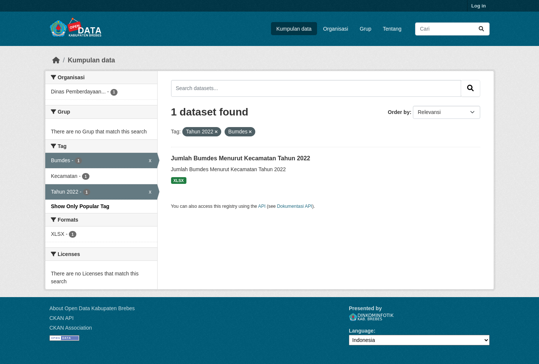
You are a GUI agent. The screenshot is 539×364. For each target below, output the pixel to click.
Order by (398, 112)
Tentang (392, 29)
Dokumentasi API (294, 206)
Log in (478, 6)
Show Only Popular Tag (80, 206)
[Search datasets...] (452, 29)
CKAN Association (70, 328)
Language (361, 331)
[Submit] (481, 29)
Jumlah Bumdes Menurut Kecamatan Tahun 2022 (240, 158)
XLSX (178, 180)
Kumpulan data (293, 29)
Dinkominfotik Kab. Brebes (371, 317)
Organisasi (335, 29)
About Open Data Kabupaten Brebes (92, 308)
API (262, 206)
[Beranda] (56, 60)
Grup (365, 29)
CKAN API (61, 318)
